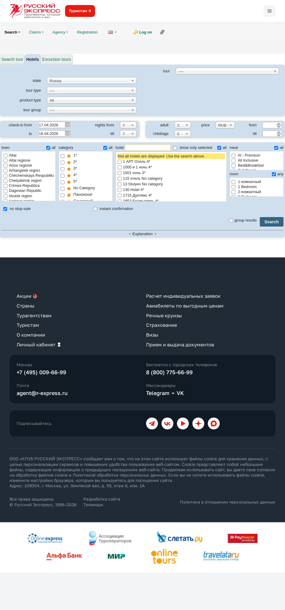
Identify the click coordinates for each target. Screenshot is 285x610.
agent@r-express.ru (42, 393)
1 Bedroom (244, 186)
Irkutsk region (18, 196)
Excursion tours (56, 59)
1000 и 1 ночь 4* (171, 167)
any (278, 174)
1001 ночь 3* (171, 173)
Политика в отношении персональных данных (228, 501)
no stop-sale (17, 208)
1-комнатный (246, 181)
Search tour (12, 59)
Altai (10, 155)
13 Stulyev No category (171, 184)
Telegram (158, 393)
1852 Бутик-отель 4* (171, 201)
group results (243, 220)
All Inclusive (245, 160)
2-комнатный (246, 191)
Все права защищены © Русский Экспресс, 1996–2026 (43, 501)
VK (180, 393)
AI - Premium (246, 155)
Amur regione (18, 165)
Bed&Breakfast (248, 165)
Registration (87, 32)
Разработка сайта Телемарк (101, 501)
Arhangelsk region (22, 170)
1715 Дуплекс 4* (171, 195)
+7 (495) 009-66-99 (41, 372)
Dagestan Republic (23, 190)
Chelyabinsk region (23, 180)
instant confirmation (113, 208)
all (51, 147)
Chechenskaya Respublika (29, 175)
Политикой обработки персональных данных (119, 474)
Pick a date (67, 124)
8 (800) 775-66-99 (169, 372)
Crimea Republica (21, 185)
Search (272, 221)
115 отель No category (171, 178)
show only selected (192, 147)
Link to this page (162, 32)
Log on (145, 32)
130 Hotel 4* (171, 189)
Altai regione (17, 160)
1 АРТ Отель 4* (171, 161)
